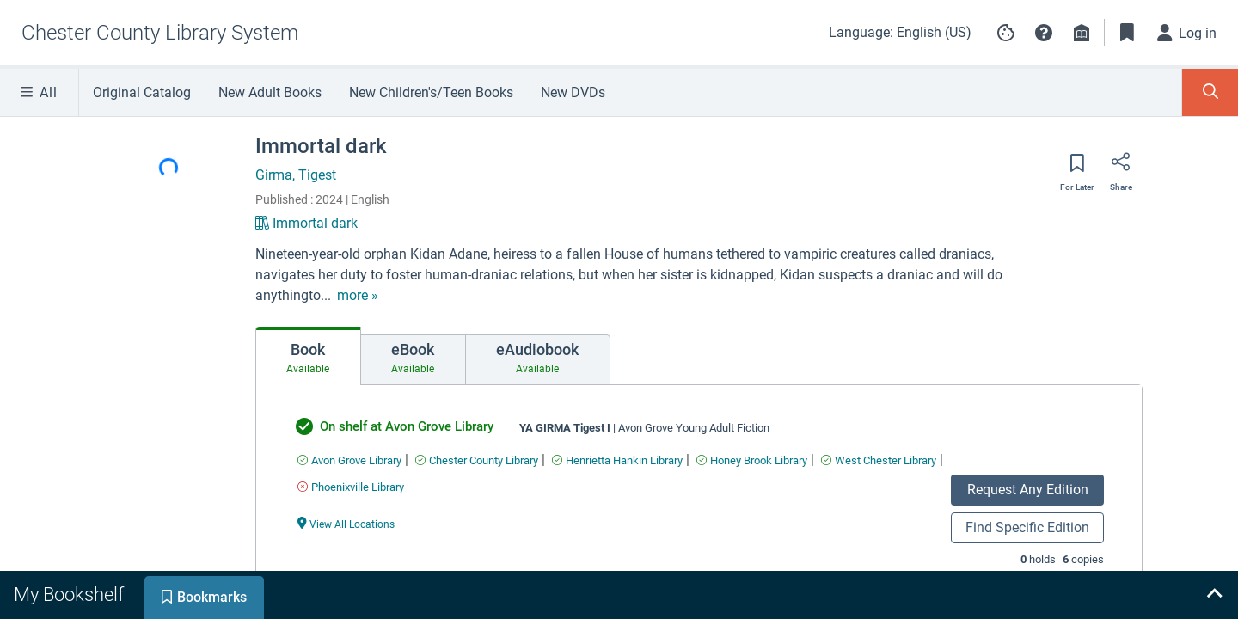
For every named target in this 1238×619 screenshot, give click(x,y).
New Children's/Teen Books (431, 92)
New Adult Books (270, 92)
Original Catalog (142, 92)
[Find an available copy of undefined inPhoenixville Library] (351, 487)
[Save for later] (1077, 168)
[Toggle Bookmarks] (1127, 32)
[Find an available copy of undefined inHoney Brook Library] (752, 460)
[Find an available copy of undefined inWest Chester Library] (879, 460)
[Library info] (1081, 32)
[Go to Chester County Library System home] (160, 32)
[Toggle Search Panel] (1210, 92)
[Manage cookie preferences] (1005, 32)
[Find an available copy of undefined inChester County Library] (477, 460)
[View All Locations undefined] (346, 523)
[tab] (308, 356)
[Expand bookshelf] (1214, 595)
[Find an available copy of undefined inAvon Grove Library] (349, 460)
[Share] (1121, 168)
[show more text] (357, 295)
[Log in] (1187, 32)
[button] (1043, 32)
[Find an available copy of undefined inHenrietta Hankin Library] (617, 460)
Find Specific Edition (1027, 527)
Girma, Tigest (295, 175)
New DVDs (573, 92)
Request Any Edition (1027, 489)
